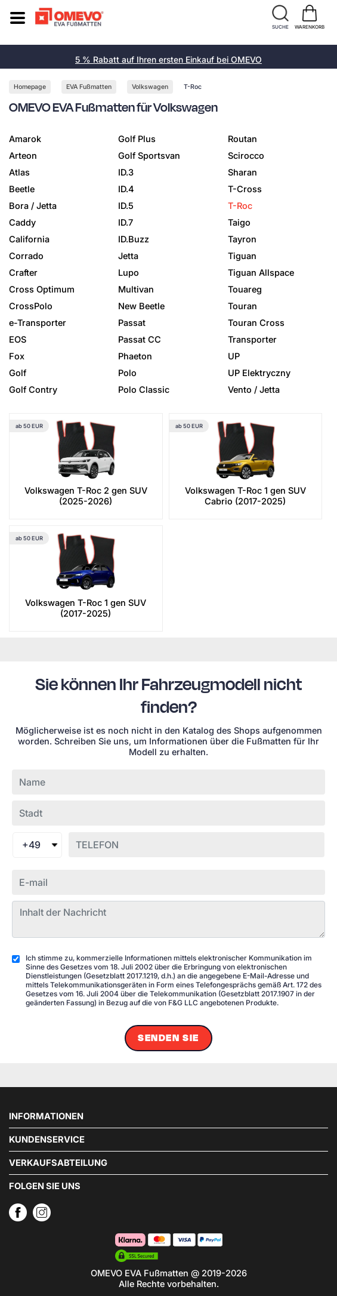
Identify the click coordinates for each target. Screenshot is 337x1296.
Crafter (23, 272)
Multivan (136, 289)
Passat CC (139, 339)
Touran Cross (256, 323)
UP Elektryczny (259, 373)
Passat (132, 323)
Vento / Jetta (254, 389)
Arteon (23, 155)
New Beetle (141, 306)
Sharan (242, 172)
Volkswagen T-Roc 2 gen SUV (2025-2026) (85, 496)
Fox (16, 356)
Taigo (239, 222)
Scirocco (246, 155)
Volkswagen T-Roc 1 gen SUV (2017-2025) (85, 608)
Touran (242, 306)
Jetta (128, 256)
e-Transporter (37, 323)
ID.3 (126, 172)
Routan (242, 139)
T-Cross (245, 189)
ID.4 (126, 189)
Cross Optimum (42, 289)
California (29, 239)
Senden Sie (168, 1038)
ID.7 (125, 222)
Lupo (128, 272)
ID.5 (126, 206)
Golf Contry (33, 389)
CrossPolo (30, 306)
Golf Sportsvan (149, 155)
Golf (17, 373)
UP (234, 356)
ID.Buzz (133, 239)
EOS (17, 339)
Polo (127, 373)
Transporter (252, 339)
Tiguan (242, 256)
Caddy (22, 222)
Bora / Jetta (33, 206)
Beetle (22, 189)
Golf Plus (137, 139)
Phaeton (135, 356)
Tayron (242, 239)
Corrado (26, 256)
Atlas (19, 172)
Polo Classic (143, 389)
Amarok (25, 139)
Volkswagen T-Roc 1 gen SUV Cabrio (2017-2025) (245, 496)
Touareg (245, 289)
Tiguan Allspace (261, 272)
